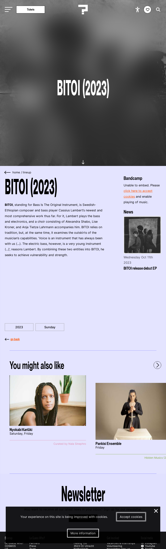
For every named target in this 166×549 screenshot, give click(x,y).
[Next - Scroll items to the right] (157, 365)
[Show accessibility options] (138, 9)
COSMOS (10, 546)
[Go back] (8, 172)
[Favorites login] (147, 9)
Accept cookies (131, 517)
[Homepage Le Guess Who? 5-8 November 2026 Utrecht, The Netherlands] (83, 9)
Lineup (27, 172)
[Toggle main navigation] (7, 10)
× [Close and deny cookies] (156, 510)
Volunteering (114, 546)
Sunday (49, 327)
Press (32, 546)
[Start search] (157, 9)
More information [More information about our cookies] (83, 533)
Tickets (30, 9)
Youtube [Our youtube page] (148, 546)
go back (12, 339)
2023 (19, 327)
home (16, 172)
